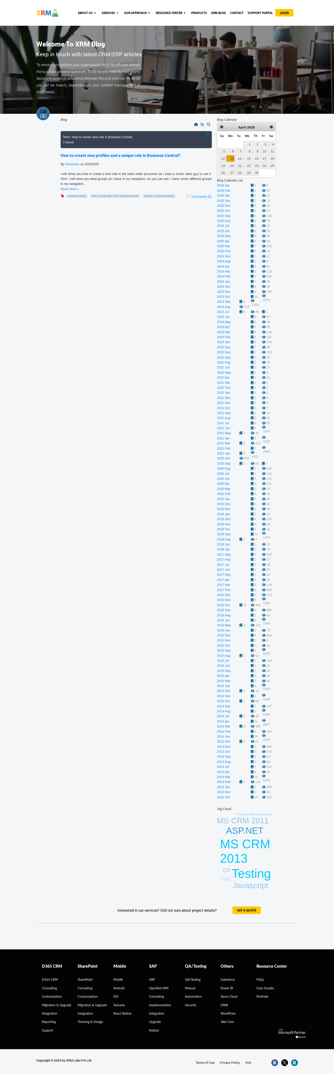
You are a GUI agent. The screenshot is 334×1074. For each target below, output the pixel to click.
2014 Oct (223, 701)
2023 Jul (223, 312)
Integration (49, 1013)
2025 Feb (223, 251)
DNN (224, 1005)
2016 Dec (223, 595)
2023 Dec (223, 286)
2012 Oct (223, 797)
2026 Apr (223, 185)
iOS (115, 996)
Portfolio (262, 996)
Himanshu (72, 164)
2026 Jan (223, 195)
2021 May (224, 433)
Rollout (154, 1030)
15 (248, 158)
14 (240, 158)
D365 (225, 878)
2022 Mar (223, 382)
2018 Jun (223, 544)
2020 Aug (223, 468)
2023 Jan (223, 342)
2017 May (224, 574)
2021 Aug (223, 418)
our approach (138, 13)
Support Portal (260, 13)
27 (232, 173)
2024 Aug (223, 261)
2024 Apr (223, 266)
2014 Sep (223, 706)
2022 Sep (223, 357)
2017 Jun (223, 569)
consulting (49, 988)
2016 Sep (223, 610)
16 (256, 158)
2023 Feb (223, 337)
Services (111, 13)
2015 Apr (223, 676)
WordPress (228, 1013)
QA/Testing (192, 979)
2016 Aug (223, 615)
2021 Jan (223, 453)
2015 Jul (223, 660)
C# (226, 870)
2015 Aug (223, 655)
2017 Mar (223, 585)
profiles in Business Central (159, 196)
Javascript (250, 885)
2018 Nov (223, 524)
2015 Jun (223, 665)
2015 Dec (223, 635)
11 (272, 151)
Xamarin (119, 1005)
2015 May (224, 671)
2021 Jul (223, 423)
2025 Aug (223, 221)
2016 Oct (223, 605)
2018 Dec (223, 519)
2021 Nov (223, 403)
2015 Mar (223, 681)
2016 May (224, 625)
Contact (237, 13)
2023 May (224, 322)
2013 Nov (223, 746)
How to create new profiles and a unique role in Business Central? (120, 155)
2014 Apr (223, 721)
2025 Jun (223, 231)
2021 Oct (223, 408)
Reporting (49, 1022)
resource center (171, 13)
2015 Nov (223, 640)
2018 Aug (223, 539)
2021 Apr (223, 438)
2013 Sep (223, 756)
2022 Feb (223, 387)
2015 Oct (223, 645)
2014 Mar (223, 726)
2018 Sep (223, 534)
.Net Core (227, 1022)
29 (248, 173)
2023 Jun (223, 317)
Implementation (160, 1005)
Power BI (227, 988)
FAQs (260, 979)
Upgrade (155, 1022)
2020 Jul (223, 473)
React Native (122, 1013)
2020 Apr (223, 483)
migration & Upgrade (56, 1005)
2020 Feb (223, 494)
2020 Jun (223, 478)
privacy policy (230, 1062)
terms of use (205, 1062)
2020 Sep (223, 463)
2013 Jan (223, 787)
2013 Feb (223, 782)
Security (190, 1005)
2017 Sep (223, 554)
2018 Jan (223, 549)
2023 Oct (223, 296)
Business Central (77, 196)
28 (240, 173)
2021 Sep (223, 413)
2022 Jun (223, 367)
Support (47, 1030)
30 (256, 173)
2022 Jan (223, 392)
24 (264, 166)
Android (118, 988)
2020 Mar (223, 489)
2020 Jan (223, 499)
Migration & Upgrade (92, 1005)
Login (284, 13)
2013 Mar (223, 777)
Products (199, 13)
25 (272, 166)
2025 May (224, 236)
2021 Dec (223, 398)
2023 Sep (223, 301)
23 (256, 166)
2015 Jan (223, 686)
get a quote (246, 910)
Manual (190, 988)
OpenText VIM (158, 988)
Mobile (118, 979)
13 (232, 158)
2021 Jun (223, 428)
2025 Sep (223, 216)
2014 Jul (223, 716)
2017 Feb (223, 590)
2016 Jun (223, 620)
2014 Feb (223, 731)
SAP (152, 979)
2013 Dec (223, 741)
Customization (52, 996)
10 (264, 151)
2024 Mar (223, 271)
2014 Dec (223, 691)
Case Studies (265, 988)
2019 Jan (223, 514)
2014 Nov (223, 696)
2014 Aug (223, 711)
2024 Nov (223, 256)
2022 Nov (223, 352)
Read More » (70, 189)
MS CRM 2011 (243, 820)
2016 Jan (223, 630)
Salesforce (228, 979)
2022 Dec (223, 347)
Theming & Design (90, 1022)
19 (223, 166)
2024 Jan (223, 281)
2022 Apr (223, 377)
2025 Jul (223, 226)
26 (223, 173)
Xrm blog (218, 13)
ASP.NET (244, 831)
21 (240, 166)
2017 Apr (223, 580)
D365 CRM (50, 979)
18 (272, 158)
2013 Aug (223, 762)
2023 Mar (223, 332)
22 (248, 166)
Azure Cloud (229, 996)
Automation (193, 996)
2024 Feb (223, 276)
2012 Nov (223, 792)
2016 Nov (223, 600)
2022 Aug (223, 362)
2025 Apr (223, 241)
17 (264, 158)
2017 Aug (223, 559)
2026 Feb (223, 190)
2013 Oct (223, 751)
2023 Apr (223, 327)
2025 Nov (223, 205)
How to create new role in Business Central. (115, 196)
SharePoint (85, 979)
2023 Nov (223, 292)
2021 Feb (223, 448)
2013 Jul (223, 767)
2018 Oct (223, 529)
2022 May (224, 372)
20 (232, 166)
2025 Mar (223, 246)
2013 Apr (223, 772)
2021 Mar (223, 443)
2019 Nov (223, 509)
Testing (251, 874)
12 (223, 158)
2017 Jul (223, 564)
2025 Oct (223, 210)
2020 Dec (223, 458)
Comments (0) (201, 196)
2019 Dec (223, 504)
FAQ (248, 1062)
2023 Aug (223, 307)
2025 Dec (223, 201)
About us (88, 13)
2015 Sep (223, 650)
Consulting (85, 988)
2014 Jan (223, 736)
